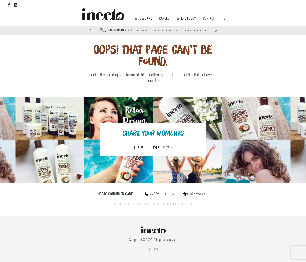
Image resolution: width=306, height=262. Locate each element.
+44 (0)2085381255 (159, 194)
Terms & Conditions (164, 204)
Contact (209, 18)
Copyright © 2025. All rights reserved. (153, 240)
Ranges (164, 18)
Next (216, 30)
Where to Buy (186, 18)
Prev (90, 30)
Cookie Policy (122, 204)
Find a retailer (194, 194)
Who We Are (143, 18)
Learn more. (200, 30)
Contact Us (185, 204)
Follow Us (163, 147)
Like (138, 147)
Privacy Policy (141, 204)
